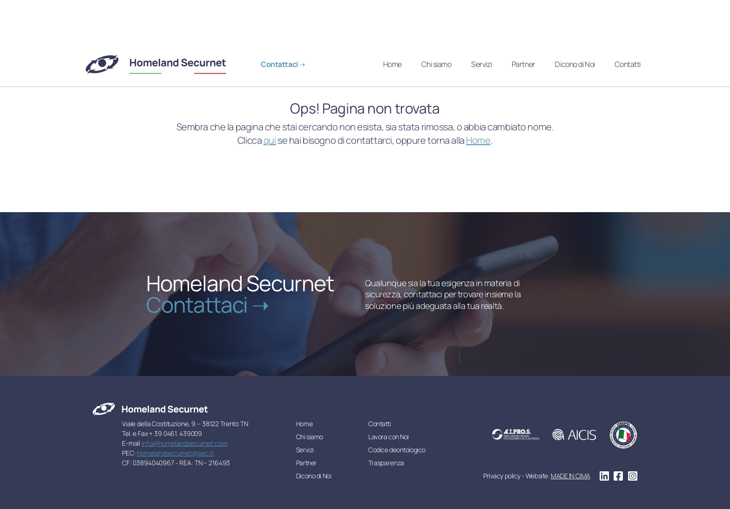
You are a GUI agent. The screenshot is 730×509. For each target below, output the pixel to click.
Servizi (481, 64)
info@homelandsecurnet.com (185, 443)
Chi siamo (436, 64)
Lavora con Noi (388, 436)
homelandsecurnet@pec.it (175, 453)
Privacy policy (501, 475)
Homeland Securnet (157, 64)
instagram (632, 476)
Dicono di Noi (575, 64)
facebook (618, 476)
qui (270, 140)
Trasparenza (386, 462)
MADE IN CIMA (570, 475)
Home (392, 64)
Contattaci (280, 64)
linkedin (604, 476)
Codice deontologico (397, 449)
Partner (523, 64)
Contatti (628, 64)
